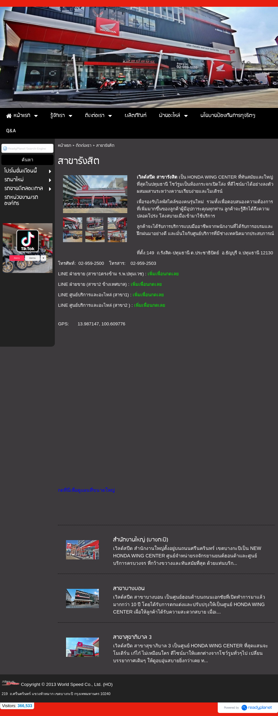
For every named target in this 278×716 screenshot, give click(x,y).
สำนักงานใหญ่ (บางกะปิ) (140, 540)
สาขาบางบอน (129, 588)
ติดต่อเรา (83, 145)
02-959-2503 (143, 263)
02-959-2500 (91, 263)
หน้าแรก (64, 145)
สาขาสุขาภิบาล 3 (132, 637)
